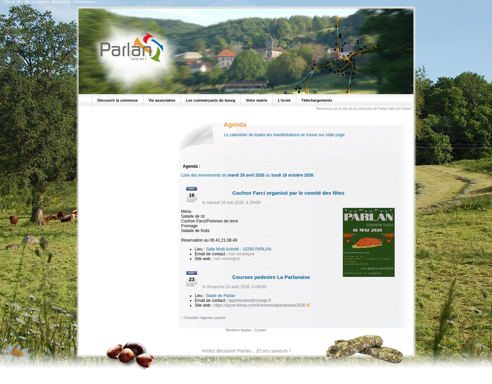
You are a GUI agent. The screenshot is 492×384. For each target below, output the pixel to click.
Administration (84, 2)
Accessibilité (61, 2)
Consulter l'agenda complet (205, 318)
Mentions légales (238, 330)
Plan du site (13, 2)
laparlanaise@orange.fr (250, 300)
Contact (260, 330)
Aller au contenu (36, 2)
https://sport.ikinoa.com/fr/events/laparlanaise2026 (259, 305)
